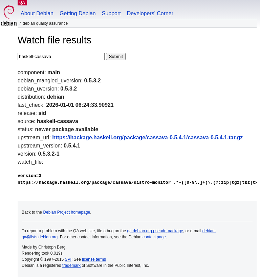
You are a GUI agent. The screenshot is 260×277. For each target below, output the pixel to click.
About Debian (37, 13)
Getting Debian (78, 13)
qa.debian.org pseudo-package (155, 231)
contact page (154, 237)
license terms (94, 259)
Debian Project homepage (66, 212)
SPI (68, 259)
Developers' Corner (150, 13)
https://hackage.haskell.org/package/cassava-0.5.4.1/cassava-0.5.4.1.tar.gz (147, 137)
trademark (71, 265)
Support (111, 13)
